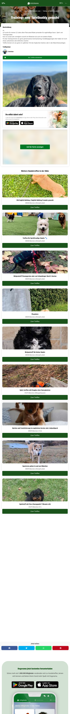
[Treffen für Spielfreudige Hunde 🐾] (35, 230)
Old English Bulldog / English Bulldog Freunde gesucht (35, 200)
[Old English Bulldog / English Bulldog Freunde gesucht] (35, 192)
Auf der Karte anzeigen (35, 147)
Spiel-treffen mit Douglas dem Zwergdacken (35, 390)
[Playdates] (35, 306)
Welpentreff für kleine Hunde (35, 352)
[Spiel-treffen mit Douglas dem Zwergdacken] (35, 382)
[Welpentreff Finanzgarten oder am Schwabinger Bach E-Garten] (35, 268)
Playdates (35, 314)
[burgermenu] (3, 3)
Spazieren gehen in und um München (35, 466)
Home (12, 11)
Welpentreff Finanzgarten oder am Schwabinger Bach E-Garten (35, 276)
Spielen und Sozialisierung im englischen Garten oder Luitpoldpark (35, 428)
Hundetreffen (18, 11)
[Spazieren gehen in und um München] (35, 458)
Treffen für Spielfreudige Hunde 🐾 (35, 238)
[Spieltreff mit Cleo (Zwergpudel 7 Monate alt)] (35, 496)
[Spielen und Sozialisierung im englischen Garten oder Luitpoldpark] (35, 420)
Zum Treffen (35, 207)
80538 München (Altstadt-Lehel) (32, 11)
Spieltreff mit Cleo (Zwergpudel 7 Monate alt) (35, 504)
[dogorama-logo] (33, 3)
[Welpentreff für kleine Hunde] (35, 344)
